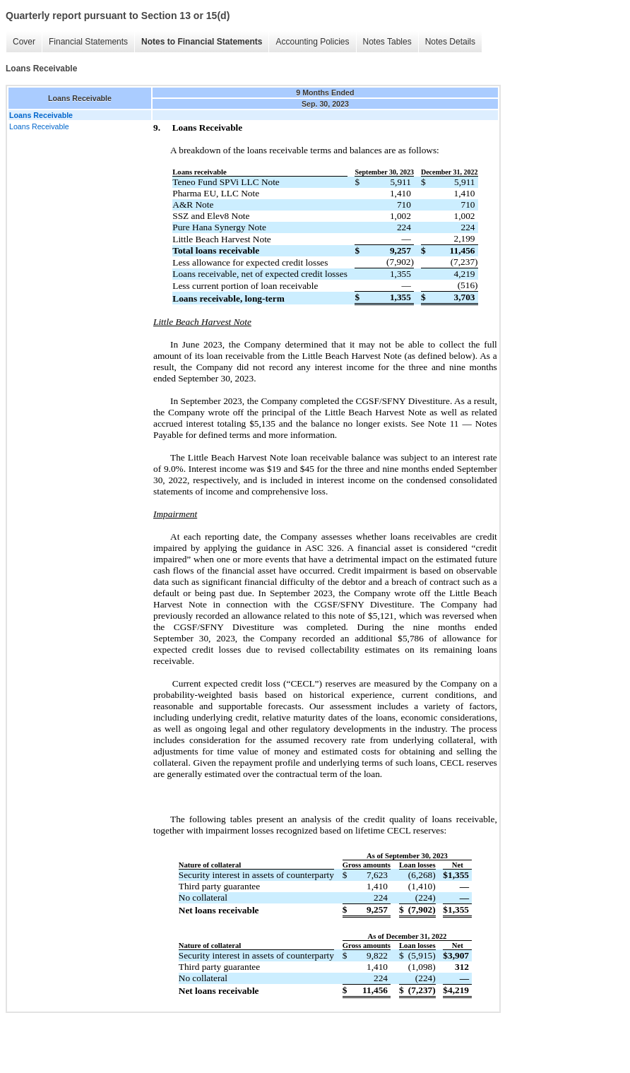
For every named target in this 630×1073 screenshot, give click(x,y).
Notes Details (450, 42)
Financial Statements (88, 42)
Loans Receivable (39, 126)
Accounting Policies (312, 42)
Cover (24, 42)
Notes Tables (387, 42)
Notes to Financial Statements (201, 42)
